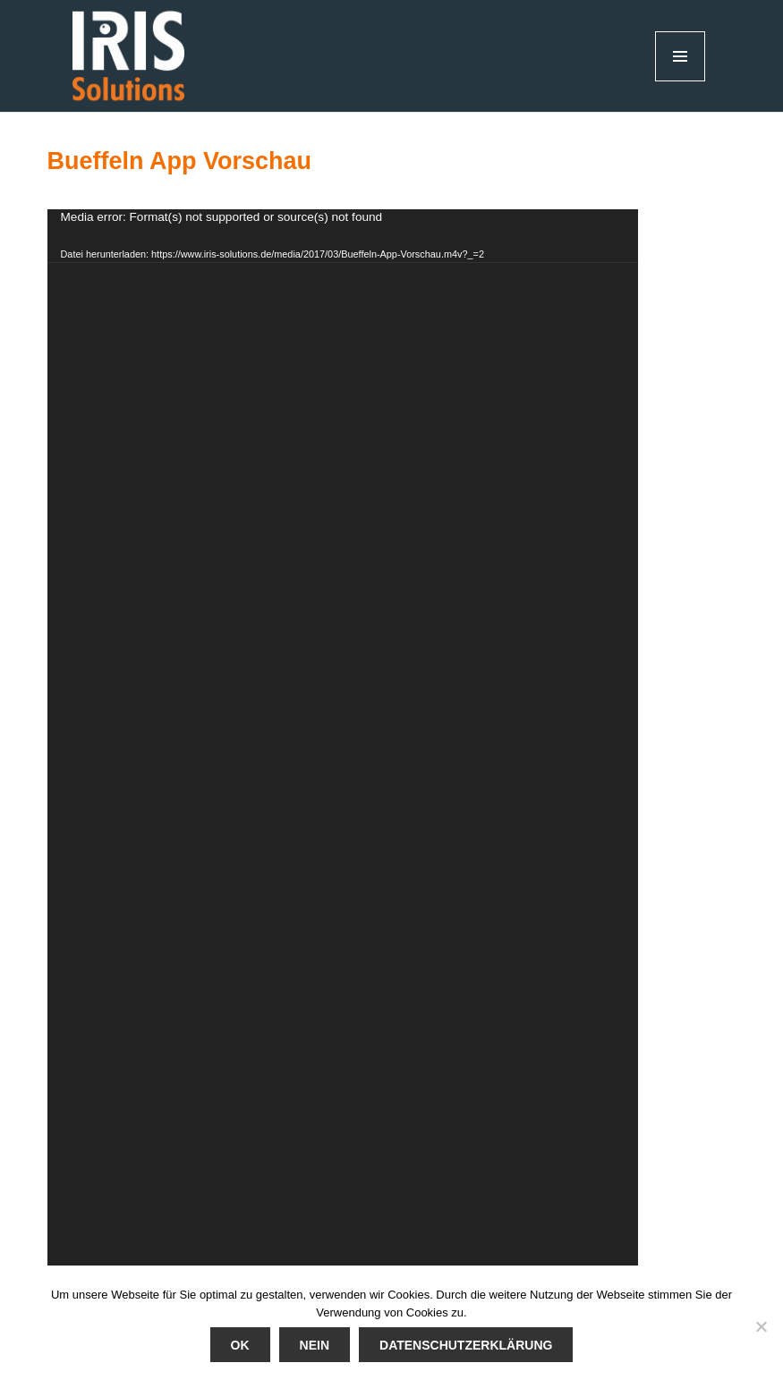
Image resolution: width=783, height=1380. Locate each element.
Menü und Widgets (680, 80)
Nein (314, 1345)
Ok (240, 1345)
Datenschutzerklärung (465, 1345)
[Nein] (761, 1326)
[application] (342, 737)
